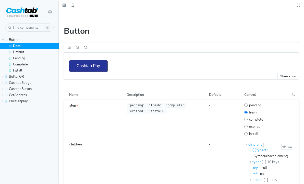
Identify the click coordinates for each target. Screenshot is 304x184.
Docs (14, 46)
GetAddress (15, 95)
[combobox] (29, 28)
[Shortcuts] (50, 12)
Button (10, 40)
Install (15, 70)
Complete (18, 64)
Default (16, 52)
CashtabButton (17, 89)
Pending (17, 58)
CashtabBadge (17, 82)
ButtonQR (13, 76)
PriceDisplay (15, 101)
